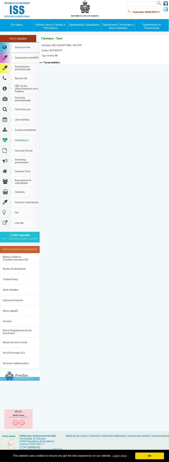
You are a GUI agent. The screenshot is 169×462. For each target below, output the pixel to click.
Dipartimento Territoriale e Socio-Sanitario (118, 26)
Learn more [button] (120, 455)
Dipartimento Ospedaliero (84, 24)
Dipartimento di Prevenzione (151, 26)
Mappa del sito (73, 435)
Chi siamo (17, 24)
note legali (95, 435)
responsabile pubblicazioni (113, 435)
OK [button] (150, 455)
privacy (84, 435)
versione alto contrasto (139, 435)
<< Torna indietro (50, 62)
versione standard (160, 435)
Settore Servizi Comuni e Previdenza (50, 26)
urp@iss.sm (33, 446)
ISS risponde (20, 236)
